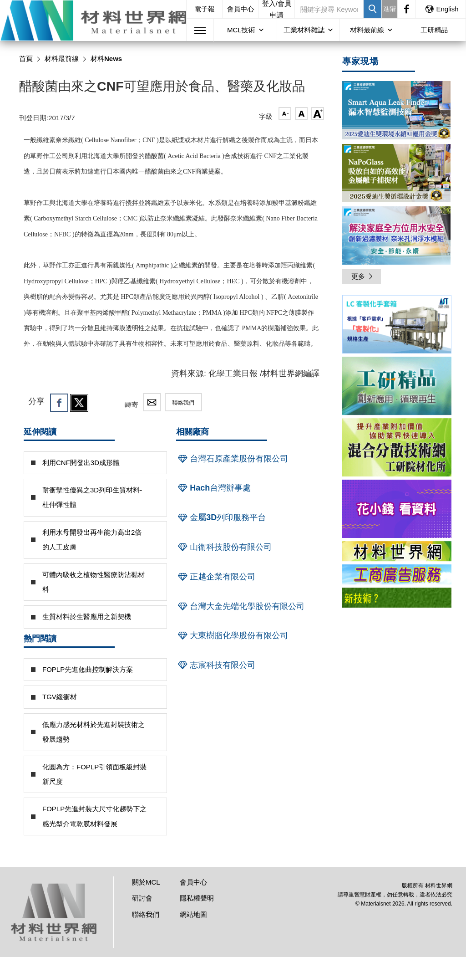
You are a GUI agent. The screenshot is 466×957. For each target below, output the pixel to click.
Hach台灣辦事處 (213, 487)
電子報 (204, 9)
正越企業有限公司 (215, 576)
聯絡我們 (183, 402)
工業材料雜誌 (304, 30)
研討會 (142, 898)
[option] (396, 326)
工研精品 (434, 30)
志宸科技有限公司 (215, 665)
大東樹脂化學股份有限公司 (232, 635)
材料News (106, 58)
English (441, 9)
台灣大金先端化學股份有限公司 (240, 606)
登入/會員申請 (276, 9)
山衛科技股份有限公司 (224, 547)
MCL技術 (241, 30)
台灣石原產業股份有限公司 (232, 458)
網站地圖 (193, 914)
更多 (362, 276)
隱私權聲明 (197, 898)
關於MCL (146, 882)
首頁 (26, 58)
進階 (389, 8)
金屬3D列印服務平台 (221, 517)
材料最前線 (367, 30)
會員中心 (240, 9)
